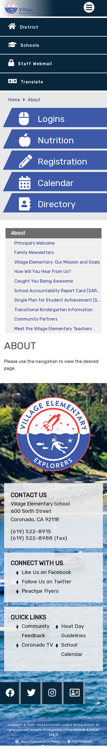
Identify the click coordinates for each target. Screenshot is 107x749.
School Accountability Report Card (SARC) (57, 290)
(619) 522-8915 (31, 531)
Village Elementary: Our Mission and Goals (57, 262)
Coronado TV (37, 645)
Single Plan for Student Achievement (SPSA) (58, 300)
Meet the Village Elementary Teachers (53, 328)
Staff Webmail (35, 63)
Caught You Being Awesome (43, 281)
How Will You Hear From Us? (42, 271)
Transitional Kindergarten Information (53, 309)
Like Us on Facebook (46, 572)
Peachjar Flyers (40, 591)
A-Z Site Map (54, 746)
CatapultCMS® (74, 730)
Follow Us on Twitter (46, 581)
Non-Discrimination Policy (37, 741)
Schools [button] (30, 45)
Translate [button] (32, 82)
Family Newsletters (34, 252)
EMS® (93, 730)
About (34, 99)
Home (14, 99)
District (29, 27)
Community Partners (35, 319)
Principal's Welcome (34, 243)
